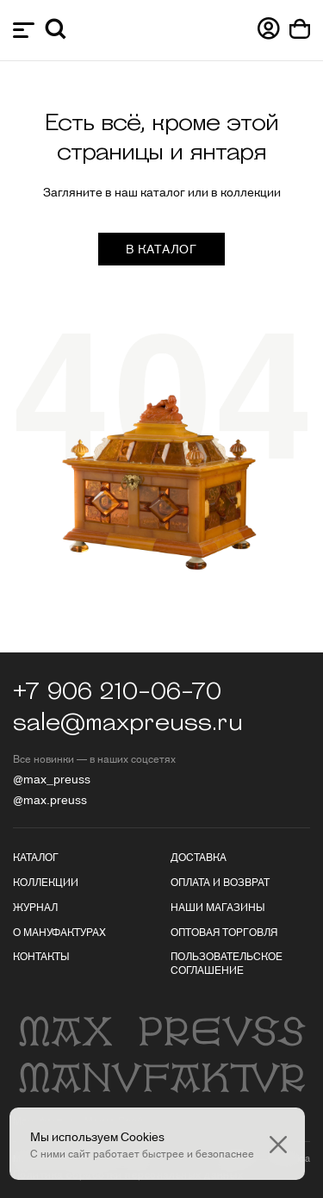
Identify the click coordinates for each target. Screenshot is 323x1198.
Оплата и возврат (220, 881)
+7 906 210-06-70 (117, 692)
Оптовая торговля (224, 931)
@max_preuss (51, 778)
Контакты (41, 955)
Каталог (36, 856)
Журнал (35, 906)
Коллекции (45, 881)
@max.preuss (50, 799)
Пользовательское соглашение (227, 962)
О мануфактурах (59, 931)
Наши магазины (218, 906)
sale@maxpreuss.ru (128, 723)
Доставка (199, 856)
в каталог (161, 248)
